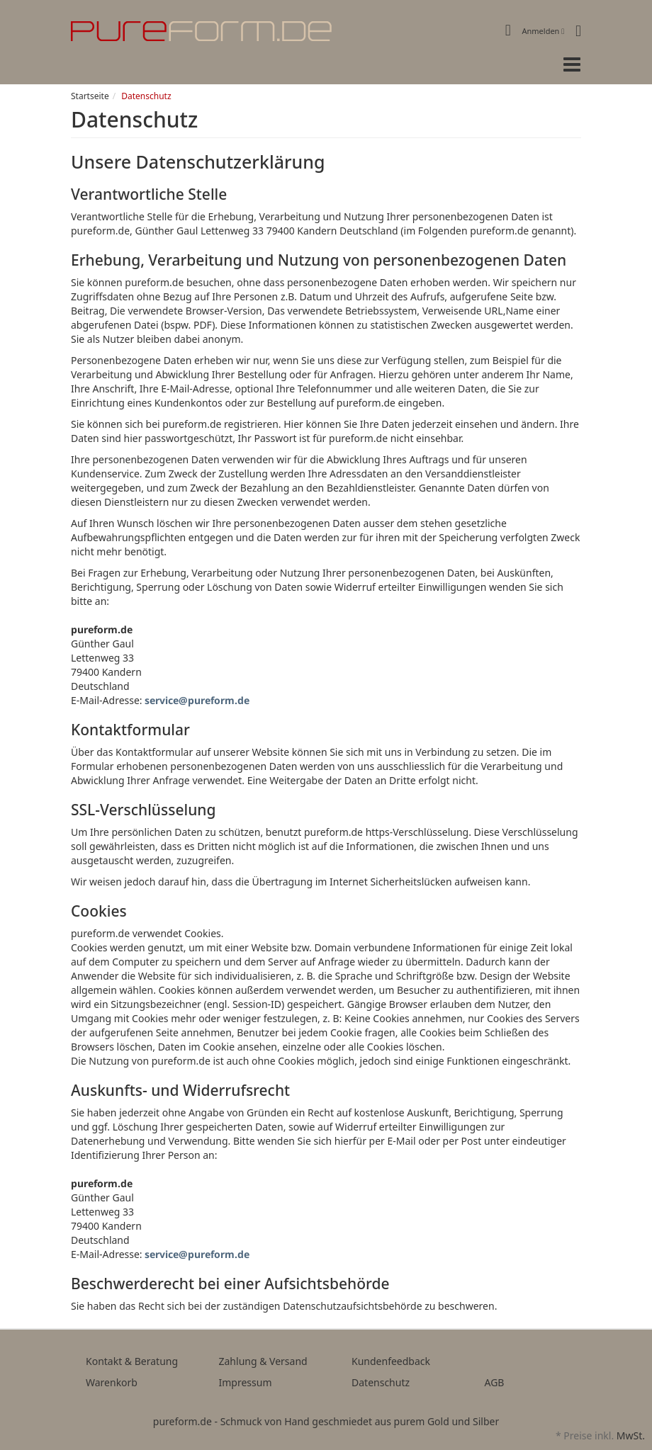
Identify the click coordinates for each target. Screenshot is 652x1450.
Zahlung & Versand (263, 1361)
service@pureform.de (197, 700)
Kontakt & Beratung (132, 1361)
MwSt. (631, 1435)
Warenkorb (111, 1382)
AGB (495, 1382)
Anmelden (543, 31)
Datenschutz (381, 1382)
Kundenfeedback (391, 1361)
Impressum (245, 1382)
